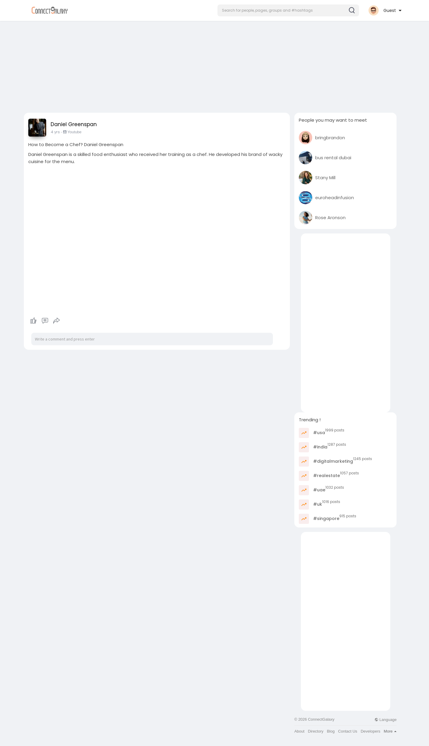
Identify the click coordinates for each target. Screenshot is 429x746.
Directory (316, 731)
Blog (331, 731)
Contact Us (347, 731)
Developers (370, 731)
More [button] (390, 731)
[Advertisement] (214, 65)
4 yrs (55, 132)
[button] (288, 10)
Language (385, 720)
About (299, 731)
